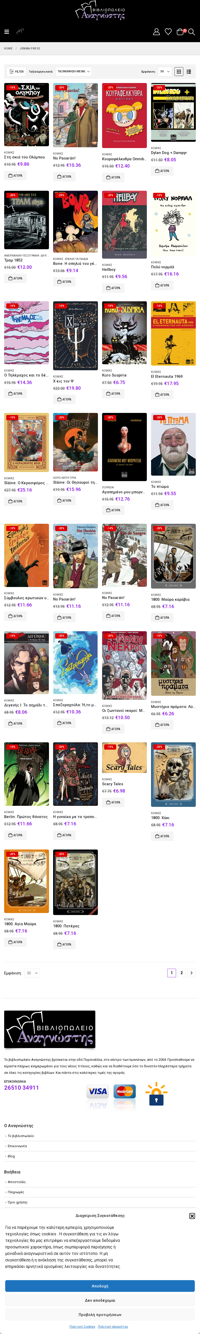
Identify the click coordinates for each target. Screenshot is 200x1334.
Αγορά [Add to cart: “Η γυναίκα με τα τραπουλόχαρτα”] (67, 835)
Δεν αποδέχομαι (100, 1300)
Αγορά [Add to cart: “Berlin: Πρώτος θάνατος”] (18, 835)
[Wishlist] (168, 31)
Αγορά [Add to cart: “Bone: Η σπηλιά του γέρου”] (67, 282)
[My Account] (156, 31)
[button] (192, 1215)
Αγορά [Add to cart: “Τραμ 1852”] (18, 278)
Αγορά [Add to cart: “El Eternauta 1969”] (164, 395)
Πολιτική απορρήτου (113, 1327)
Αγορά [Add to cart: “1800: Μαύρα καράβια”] (164, 618)
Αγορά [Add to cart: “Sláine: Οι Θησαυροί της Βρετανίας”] (67, 500)
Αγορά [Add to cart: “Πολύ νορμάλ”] (164, 285)
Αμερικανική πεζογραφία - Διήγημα (28, 255)
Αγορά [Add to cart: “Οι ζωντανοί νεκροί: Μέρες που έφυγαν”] (115, 729)
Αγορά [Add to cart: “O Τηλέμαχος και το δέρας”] (18, 393)
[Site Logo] (100, 10)
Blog (11, 1156)
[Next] (191, 973)
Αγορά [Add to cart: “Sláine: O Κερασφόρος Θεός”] (18, 501)
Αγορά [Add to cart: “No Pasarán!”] (67, 176)
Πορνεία (108, 487)
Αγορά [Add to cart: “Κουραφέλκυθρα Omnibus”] (115, 177)
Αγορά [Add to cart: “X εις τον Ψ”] (67, 399)
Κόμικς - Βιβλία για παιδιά (70, 259)
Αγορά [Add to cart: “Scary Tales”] (115, 802)
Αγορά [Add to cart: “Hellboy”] (115, 288)
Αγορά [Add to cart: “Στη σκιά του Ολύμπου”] (18, 175)
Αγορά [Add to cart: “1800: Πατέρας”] (67, 944)
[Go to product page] (26, 114)
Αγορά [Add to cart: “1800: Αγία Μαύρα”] (18, 942)
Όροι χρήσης (18, 1202)
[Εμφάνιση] (165, 71)
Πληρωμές (16, 1192)
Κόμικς (9, 152)
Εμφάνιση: (148, 71)
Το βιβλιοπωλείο (21, 1136)
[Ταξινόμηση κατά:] (73, 71)
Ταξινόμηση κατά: (41, 71)
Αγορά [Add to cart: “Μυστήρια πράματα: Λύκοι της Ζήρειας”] (164, 725)
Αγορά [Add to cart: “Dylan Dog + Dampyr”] (164, 171)
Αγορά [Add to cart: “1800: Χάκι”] (164, 836)
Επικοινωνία (17, 1146)
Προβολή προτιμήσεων (100, 1314)
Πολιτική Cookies (82, 1327)
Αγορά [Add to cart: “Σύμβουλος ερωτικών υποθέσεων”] (18, 616)
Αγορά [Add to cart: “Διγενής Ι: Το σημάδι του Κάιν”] (18, 723)
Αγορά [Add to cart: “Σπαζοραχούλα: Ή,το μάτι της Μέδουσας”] (67, 723)
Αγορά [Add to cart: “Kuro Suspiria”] (115, 393)
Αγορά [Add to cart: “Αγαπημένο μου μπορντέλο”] (115, 510)
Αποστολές (17, 1182)
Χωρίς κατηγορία (64, 477)
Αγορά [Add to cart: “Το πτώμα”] (164, 505)
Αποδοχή (100, 1286)
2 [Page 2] (181, 973)
